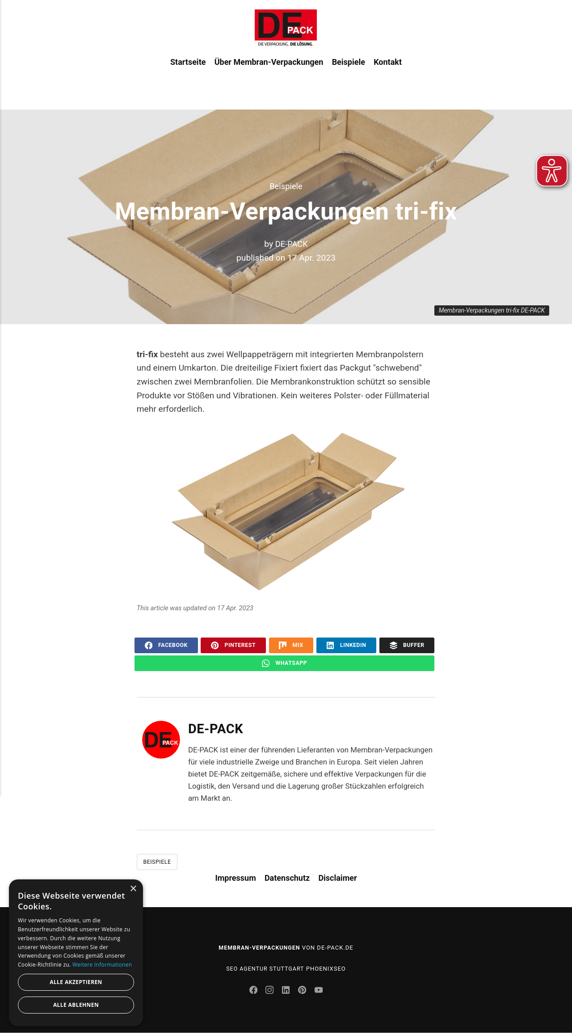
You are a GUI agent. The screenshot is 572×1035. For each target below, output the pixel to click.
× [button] (133, 889)
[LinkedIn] (286, 994)
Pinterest (233, 645)
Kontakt (388, 75)
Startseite (188, 75)
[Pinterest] (304, 994)
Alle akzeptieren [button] (76, 982)
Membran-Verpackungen (259, 949)
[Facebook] (252, 994)
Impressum (235, 879)
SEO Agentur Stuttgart (265, 970)
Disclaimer (337, 879)
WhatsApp (284, 663)
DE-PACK (291, 244)
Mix (291, 645)
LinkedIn (346, 645)
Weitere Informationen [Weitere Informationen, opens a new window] (102, 964)
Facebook (166, 645)
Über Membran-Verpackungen (269, 75)
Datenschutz (287, 879)
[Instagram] (269, 994)
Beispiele (348, 75)
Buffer (407, 645)
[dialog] (76, 952)
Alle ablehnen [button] (76, 1005)
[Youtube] (320, 994)
